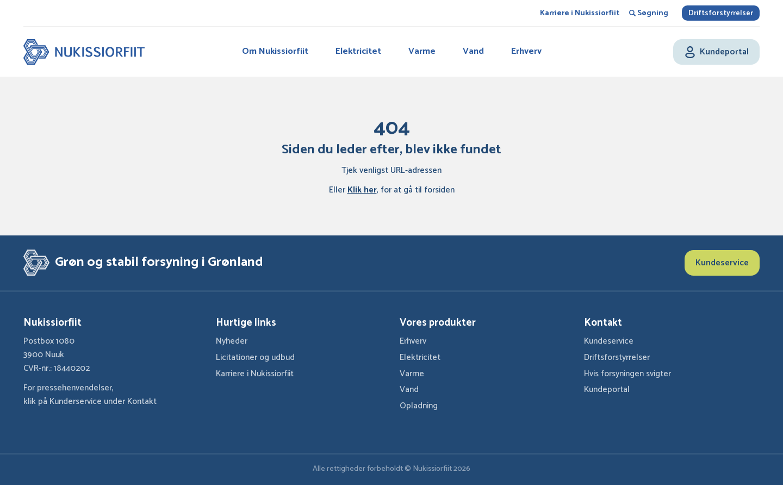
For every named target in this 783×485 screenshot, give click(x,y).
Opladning (419, 406)
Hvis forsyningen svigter (627, 374)
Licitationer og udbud (255, 357)
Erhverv (526, 51)
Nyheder (231, 341)
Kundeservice (722, 263)
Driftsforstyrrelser (720, 13)
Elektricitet (358, 51)
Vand (473, 51)
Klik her (362, 190)
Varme (422, 51)
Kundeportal (607, 389)
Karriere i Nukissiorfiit (579, 13)
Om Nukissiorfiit (275, 51)
